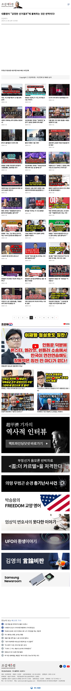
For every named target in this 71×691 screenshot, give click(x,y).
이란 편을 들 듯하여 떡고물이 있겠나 (16, 624)
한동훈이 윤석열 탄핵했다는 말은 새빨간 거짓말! (35, 280)
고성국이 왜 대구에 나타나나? (10, 256)
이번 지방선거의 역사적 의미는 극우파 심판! (35, 302)
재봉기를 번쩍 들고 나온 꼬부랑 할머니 (17, 638)
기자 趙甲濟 (15, 671)
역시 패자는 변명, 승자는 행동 (14, 634)
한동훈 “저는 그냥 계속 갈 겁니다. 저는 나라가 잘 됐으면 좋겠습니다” (11, 234)
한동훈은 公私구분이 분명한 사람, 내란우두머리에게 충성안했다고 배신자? (35, 189)
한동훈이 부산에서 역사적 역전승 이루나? (11, 280)
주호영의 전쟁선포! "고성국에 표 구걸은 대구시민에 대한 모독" (58, 302)
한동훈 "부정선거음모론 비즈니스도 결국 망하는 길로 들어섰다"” (58, 234)
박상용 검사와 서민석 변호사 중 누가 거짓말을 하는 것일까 (23, 631)
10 (52, 318)
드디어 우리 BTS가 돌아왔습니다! (59, 98)
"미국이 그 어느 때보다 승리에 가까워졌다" (18, 648)
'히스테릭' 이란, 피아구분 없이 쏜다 (16, 645)
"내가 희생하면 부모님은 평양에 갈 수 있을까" (19, 641)
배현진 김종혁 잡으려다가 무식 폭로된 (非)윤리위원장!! (59, 189)
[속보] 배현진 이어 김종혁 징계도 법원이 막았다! (34, 234)
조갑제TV (22, 671)
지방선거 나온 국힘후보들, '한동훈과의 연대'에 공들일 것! (11, 302)
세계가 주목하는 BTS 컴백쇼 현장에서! (11, 121)
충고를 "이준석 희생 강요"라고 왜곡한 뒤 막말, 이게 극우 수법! (59, 257)
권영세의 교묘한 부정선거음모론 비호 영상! (59, 144)
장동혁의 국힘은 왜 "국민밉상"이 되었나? (58, 280)
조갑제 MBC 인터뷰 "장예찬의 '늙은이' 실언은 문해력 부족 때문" (35, 121)
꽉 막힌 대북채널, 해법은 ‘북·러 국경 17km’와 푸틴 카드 (22, 655)
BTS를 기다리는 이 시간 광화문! (34, 211)
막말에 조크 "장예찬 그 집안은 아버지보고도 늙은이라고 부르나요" (59, 167)
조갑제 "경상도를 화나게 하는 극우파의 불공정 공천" (35, 257)
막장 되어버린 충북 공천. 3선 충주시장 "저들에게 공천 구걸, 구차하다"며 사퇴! (59, 212)
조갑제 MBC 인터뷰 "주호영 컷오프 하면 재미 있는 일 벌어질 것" (35, 167)
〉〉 (56, 317)
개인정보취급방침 (6, 671)
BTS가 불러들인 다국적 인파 (9, 143)
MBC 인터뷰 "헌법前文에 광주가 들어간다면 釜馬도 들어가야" (11, 212)
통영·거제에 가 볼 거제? (32, 143)
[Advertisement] (35, 602)
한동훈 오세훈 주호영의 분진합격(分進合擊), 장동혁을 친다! (11, 167)
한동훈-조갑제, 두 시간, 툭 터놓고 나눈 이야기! (35, 99)
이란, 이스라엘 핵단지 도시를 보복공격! (11, 99)
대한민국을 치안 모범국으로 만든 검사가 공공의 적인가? (11, 189)
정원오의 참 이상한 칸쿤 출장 (14, 652)
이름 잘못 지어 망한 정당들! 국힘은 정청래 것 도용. (59, 121)
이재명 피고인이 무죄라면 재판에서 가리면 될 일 (20, 627)
